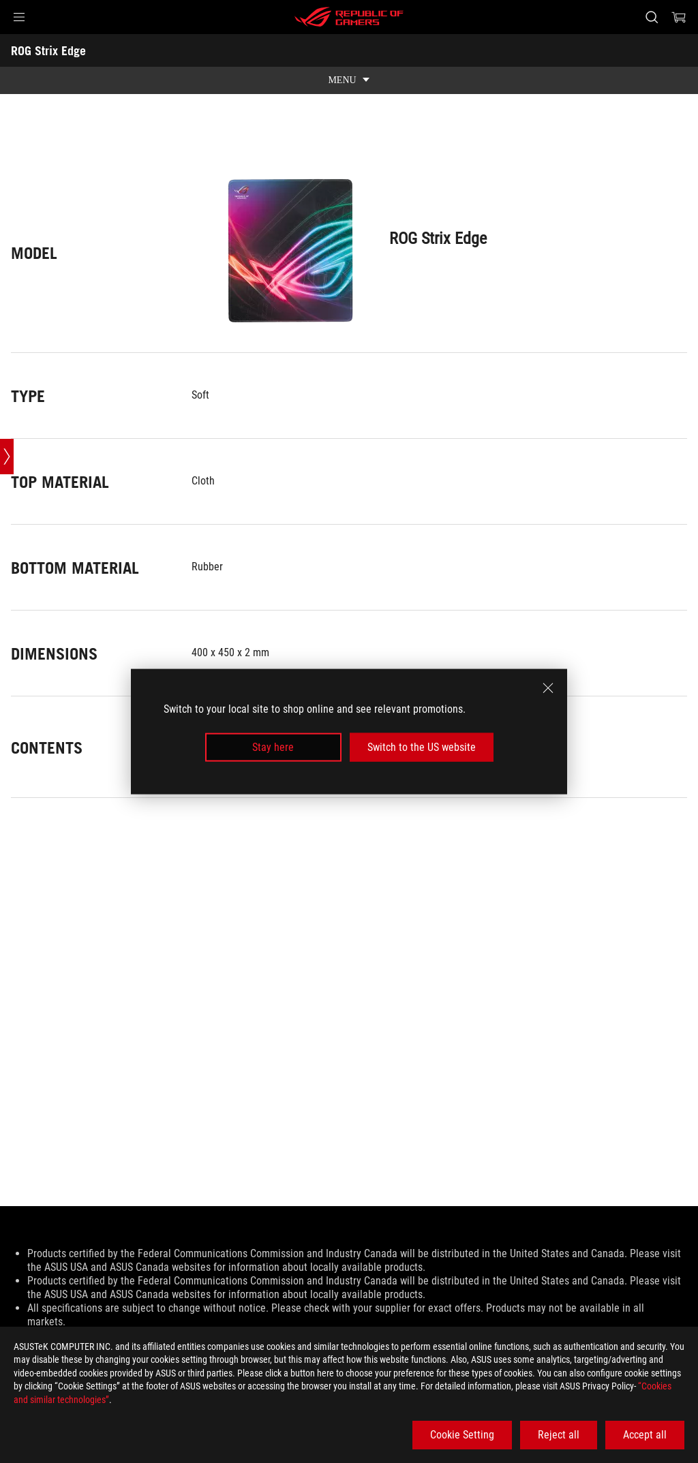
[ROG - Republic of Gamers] (349, 17)
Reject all (558, 1434)
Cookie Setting (462, 1434)
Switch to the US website (421, 747)
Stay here (273, 747)
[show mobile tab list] (349, 80)
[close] (548, 687)
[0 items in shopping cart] (679, 17)
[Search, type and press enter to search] (651, 17)
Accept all (645, 1434)
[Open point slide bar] (7, 456)
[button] (19, 17)
